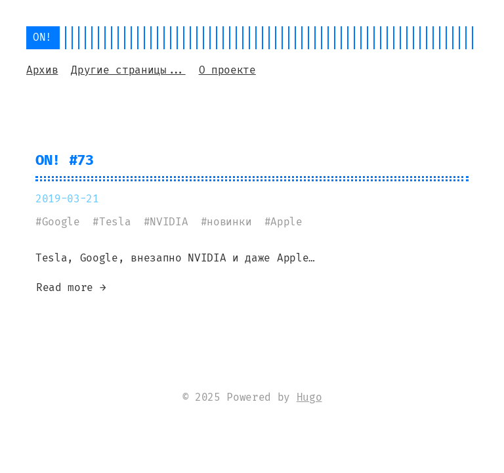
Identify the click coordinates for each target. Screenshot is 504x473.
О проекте (227, 70)
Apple (286, 221)
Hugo (309, 397)
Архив (42, 70)
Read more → (71, 287)
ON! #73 (64, 160)
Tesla (115, 221)
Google (61, 221)
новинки (229, 221)
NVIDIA (169, 221)
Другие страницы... (128, 70)
